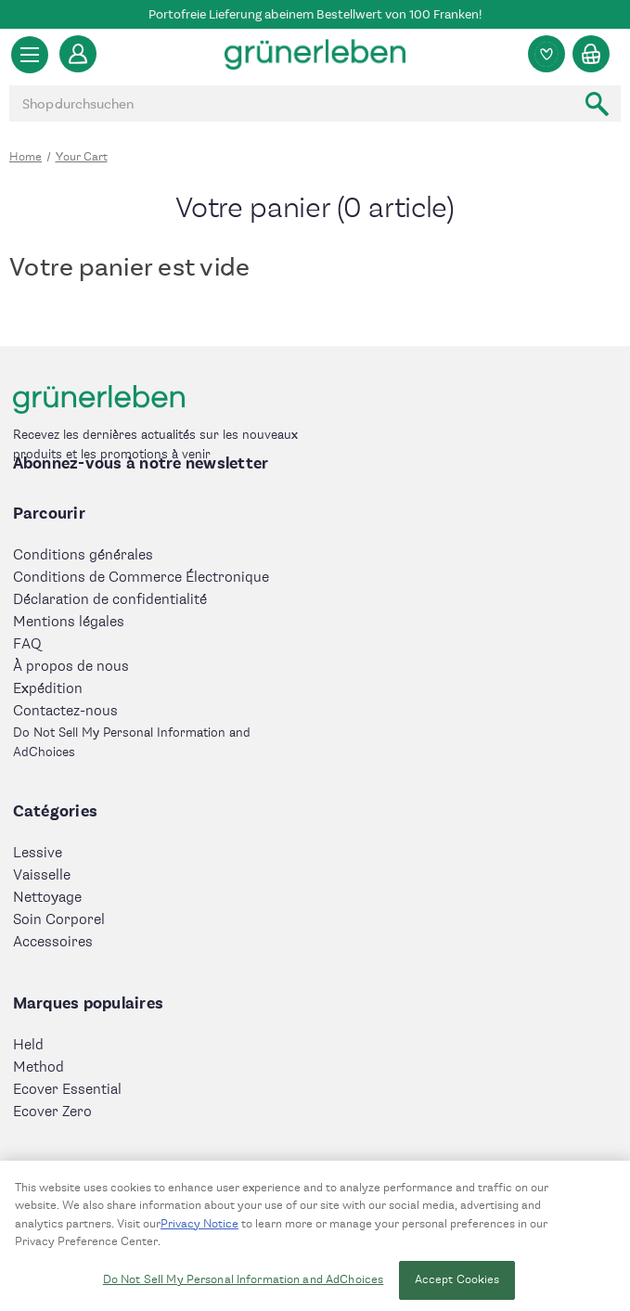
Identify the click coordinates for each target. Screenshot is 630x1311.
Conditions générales (83, 555)
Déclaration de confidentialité (110, 600)
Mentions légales (68, 622)
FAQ (27, 644)
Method (38, 1067)
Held (28, 1045)
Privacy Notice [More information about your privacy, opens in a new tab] (199, 1230)
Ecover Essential (67, 1090)
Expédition (48, 689)
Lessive (37, 853)
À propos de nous (71, 666)
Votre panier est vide (129, 267)
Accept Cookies (457, 1286)
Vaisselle (42, 875)
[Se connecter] (77, 53)
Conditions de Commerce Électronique (141, 577)
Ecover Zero (52, 1112)
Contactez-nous (65, 711)
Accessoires (53, 942)
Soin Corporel (59, 920)
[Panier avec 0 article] (591, 53)
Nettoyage (47, 897)
